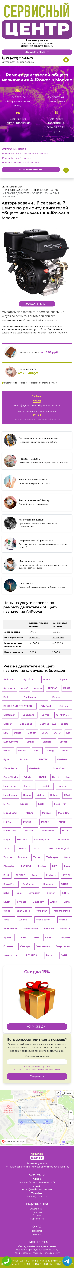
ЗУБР (64, 955)
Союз (36, 937)
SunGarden (29, 884)
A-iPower (8, 679)
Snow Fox (8, 884)
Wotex (63, 919)
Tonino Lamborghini (57, 848)
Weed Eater (43, 919)
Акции (37, 1234)
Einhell (30, 741)
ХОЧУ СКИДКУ (37, 1026)
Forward (24, 759)
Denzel (18, 732)
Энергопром (63, 946)
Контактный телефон (37, 1056)
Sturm (6, 902)
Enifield (47, 741)
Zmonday (38, 902)
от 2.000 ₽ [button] (34, 637)
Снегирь (25, 946)
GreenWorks (10, 777)
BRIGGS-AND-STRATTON (17, 706)
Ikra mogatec (42, 839)
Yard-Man (41, 911)
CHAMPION (62, 715)
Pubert (36, 875)
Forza (65, 750)
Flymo (6, 759)
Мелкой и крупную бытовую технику (37, 1249)
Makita (27, 821)
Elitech (64, 741)
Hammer (63, 786)
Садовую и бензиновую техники (37, 1246)
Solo (19, 893)
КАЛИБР (49, 928)
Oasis (67, 857)
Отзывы (37, 1215)
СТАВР (49, 937)
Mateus (46, 813)
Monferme (48, 830)
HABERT (41, 777)
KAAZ (67, 795)
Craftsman (9, 715)
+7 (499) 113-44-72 (19, 58)
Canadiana (28, 715)
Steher (51, 893)
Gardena (62, 759)
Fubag (50, 750)
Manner (30, 813)
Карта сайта (37, 1218)
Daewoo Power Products (54, 724)
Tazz (6, 848)
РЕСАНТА (31, 955)
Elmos (6, 750)
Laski (41, 804)
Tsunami (22, 857)
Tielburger (52, 857)
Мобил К (65, 928)
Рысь (49, 955)
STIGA (64, 884)
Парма (22, 937)
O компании (37, 1208)
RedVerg (51, 875)
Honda (27, 795)
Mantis (45, 821)
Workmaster (10, 928)
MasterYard (9, 830)
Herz (67, 777)
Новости (37, 1231)
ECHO (57, 732)
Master (29, 830)
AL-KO (24, 688)
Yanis (6, 919)
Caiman (63, 706)
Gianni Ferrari (10, 768)
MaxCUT (8, 821)
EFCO (45, 732)
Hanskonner (10, 795)
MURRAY (22, 839)
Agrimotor (9, 688)
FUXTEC (43, 759)
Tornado (21, 848)
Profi (6, 875)
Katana (54, 795)
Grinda (27, 777)
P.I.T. (54, 866)
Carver (45, 715)
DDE (5, 732)
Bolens (56, 697)
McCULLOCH (10, 813)
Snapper (48, 884)
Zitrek (53, 902)
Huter (27, 786)
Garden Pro (35, 768)
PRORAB (20, 875)
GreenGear (59, 768)
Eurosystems (10, 741)
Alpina (63, 679)
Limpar (24, 804)
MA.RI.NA (63, 813)
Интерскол (10, 955)
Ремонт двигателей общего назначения (32, 193)
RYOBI (66, 875)
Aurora (38, 688)
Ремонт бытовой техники (16, 158)
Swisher (21, 902)
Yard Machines (61, 911)
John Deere (23, 911)
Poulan (42, 866)
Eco (68, 732)
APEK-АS (52, 688)
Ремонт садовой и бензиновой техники (25, 153)
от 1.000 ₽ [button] (34, 643)
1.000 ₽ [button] (33, 652)
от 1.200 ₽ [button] (58, 643)
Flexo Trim (60, 804)
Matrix (62, 821)
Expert (22, 750)
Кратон (7, 937)
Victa (67, 902)
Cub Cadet (26, 724)
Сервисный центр (13, 186)
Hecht (55, 777)
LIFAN (6, 804)
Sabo (6, 893)
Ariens (46, 679)
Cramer (7, 724)
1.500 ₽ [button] (56, 632)
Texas (36, 857)
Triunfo (7, 857)
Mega (6, 839)
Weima (23, 919)
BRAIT (66, 688)
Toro (36, 848)
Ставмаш (8, 946)
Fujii (36, 750)
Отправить (37, 1076)
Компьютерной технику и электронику (37, 1253)
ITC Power (63, 839)
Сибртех (65, 937)
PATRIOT (26, 866)
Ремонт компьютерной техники (20, 162)
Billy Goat (45, 706)
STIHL (65, 893)
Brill (5, 697)
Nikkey (40, 795)
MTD (65, 830)
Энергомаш (43, 946)
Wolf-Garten (31, 928)
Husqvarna (9, 786)
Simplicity (34, 893)
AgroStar (28, 679)
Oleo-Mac (8, 866)
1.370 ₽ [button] (32, 632)
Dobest (32, 732)
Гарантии (37, 1212)
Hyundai (44, 786)
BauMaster (30, 697)
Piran (67, 866)
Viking (6, 911)
